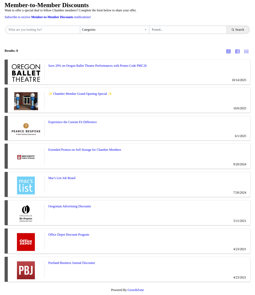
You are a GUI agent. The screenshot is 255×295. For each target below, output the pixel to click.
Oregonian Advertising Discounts (69, 206)
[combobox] (114, 29)
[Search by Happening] (188, 29)
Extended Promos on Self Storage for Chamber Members (84, 149)
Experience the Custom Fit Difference (72, 122)
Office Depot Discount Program (68, 234)
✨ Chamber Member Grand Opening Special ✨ (80, 93)
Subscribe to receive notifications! (48, 17)
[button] (228, 52)
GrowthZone (136, 290)
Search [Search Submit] (238, 29)
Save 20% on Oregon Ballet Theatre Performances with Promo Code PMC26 (97, 65)
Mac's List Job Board (62, 178)
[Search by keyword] (43, 29)
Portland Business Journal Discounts (71, 263)
